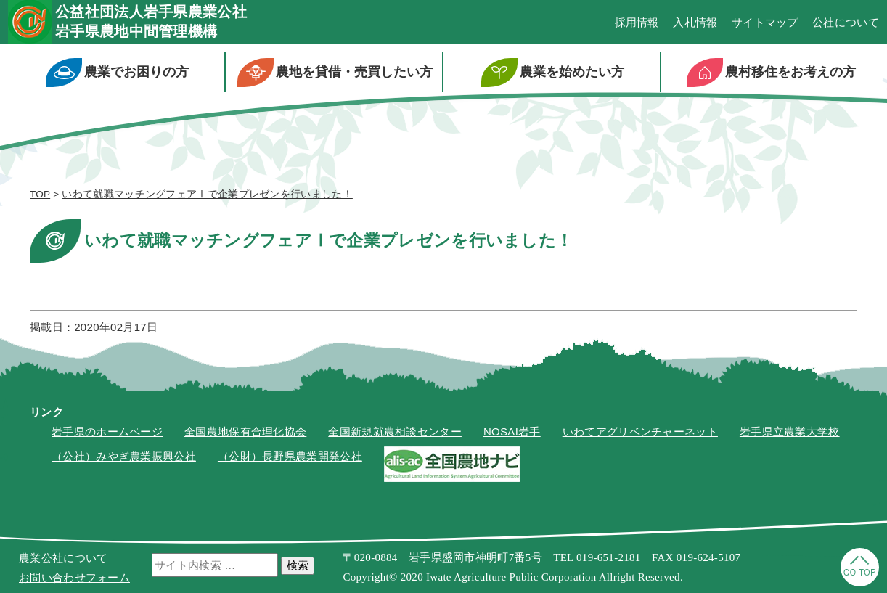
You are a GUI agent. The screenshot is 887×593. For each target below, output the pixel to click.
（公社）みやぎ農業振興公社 (124, 456)
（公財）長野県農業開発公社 (290, 456)
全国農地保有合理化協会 (245, 431)
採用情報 (637, 22)
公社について (845, 22)
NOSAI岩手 (512, 431)
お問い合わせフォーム (74, 577)
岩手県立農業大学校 (790, 431)
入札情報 (695, 22)
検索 (297, 565)
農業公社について (63, 558)
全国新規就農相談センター (395, 431)
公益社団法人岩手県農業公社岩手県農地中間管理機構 (151, 21)
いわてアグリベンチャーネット (640, 431)
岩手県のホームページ (107, 431)
